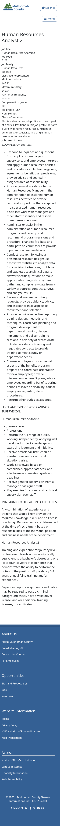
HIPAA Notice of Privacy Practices (21, 731)
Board (13, 648)
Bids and (15, 683)
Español (50, 7)
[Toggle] (49, 19)
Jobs (4, 690)
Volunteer (7, 696)
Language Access (12, 766)
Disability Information (15, 773)
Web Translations (12, 737)
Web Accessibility (12, 779)
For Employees (10, 660)
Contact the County (13, 654)
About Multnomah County (17, 641)
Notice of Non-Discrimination (19, 760)
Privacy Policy (10, 725)
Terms (5, 719)
